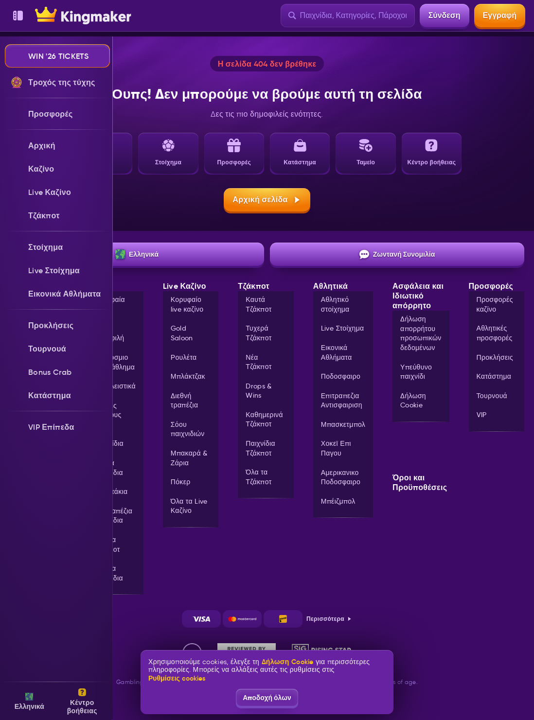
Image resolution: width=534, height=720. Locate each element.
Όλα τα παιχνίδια (108, 573)
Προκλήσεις (495, 357)
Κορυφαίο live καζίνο (187, 304)
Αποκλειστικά (115, 386)
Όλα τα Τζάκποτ (107, 544)
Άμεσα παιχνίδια (108, 467)
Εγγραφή (499, 15)
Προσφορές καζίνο (495, 304)
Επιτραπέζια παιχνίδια (113, 516)
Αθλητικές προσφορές (495, 333)
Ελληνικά (137, 254)
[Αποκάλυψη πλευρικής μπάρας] (18, 15)
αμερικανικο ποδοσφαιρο (340, 477)
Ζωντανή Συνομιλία (397, 254)
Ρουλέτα (184, 357)
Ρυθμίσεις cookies (176, 678)
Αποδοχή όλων (267, 697)
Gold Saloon (182, 333)
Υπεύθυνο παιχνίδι (416, 372)
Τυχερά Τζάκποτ (258, 333)
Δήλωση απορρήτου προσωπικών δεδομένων (420, 333)
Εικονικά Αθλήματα (336, 352)
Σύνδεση (444, 15)
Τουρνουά (492, 395)
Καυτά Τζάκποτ (258, 304)
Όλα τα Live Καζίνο (189, 506)
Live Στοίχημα (342, 328)
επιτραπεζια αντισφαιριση (341, 400)
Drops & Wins (258, 391)
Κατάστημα (494, 376)
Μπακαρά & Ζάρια (189, 458)
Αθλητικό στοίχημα (335, 304)
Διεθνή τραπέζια (184, 400)
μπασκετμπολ (343, 424)
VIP (482, 414)
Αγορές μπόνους (107, 410)
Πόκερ (181, 481)
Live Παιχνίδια (109, 439)
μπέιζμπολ (338, 501)
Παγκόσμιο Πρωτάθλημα (114, 362)
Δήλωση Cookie (413, 400)
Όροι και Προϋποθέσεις (419, 482)
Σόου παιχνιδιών (188, 429)
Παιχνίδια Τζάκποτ (260, 448)
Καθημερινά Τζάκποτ (264, 419)
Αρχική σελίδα (266, 199)
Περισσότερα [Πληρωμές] (329, 618)
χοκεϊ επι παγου (336, 448)
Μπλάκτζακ (188, 376)
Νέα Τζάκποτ (258, 362)
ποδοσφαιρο (340, 376)
